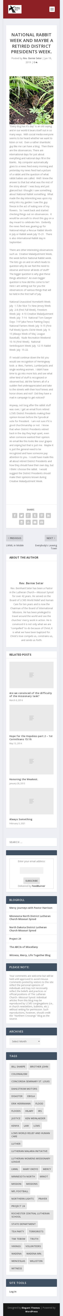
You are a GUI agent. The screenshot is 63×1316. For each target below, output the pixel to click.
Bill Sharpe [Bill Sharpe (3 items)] (18, 1066)
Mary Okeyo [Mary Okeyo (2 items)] (30, 1169)
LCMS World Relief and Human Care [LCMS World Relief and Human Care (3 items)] (30, 1135)
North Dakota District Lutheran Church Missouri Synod (28, 929)
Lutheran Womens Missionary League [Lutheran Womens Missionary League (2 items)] (30, 1160)
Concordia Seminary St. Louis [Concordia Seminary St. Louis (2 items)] (30, 1081)
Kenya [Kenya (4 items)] (15, 1125)
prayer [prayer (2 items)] (42, 1198)
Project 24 (15, 938)
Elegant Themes (31, 1307)
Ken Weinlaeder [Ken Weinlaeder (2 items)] (35, 1118)
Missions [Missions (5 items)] (31, 1183)
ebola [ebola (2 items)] (31, 1096)
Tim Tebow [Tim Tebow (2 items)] (18, 1238)
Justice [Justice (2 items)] (15, 1118)
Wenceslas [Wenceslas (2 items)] (18, 1261)
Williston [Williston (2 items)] (36, 1261)
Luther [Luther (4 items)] (15, 1143)
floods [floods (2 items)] (15, 1111)
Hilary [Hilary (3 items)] (29, 1111)
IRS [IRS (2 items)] (40, 1111)
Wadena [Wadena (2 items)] (16, 1253)
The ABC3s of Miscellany (23, 947)
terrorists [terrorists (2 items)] (36, 1231)
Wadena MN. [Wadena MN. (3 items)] (34, 1253)
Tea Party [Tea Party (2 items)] (17, 1231)
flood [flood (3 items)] (39, 1103)
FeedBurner (38, 886)
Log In (12, 1291)
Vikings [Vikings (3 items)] (16, 1246)
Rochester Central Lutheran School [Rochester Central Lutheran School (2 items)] (30, 1215)
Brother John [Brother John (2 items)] (39, 1066)
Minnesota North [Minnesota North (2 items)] (23, 1176)
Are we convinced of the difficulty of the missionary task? (30, 694)
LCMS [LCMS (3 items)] (37, 1125)
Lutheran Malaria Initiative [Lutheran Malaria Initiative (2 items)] (29, 1151)
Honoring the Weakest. (23, 779)
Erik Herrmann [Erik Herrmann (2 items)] (21, 1103)
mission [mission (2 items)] (16, 1183)
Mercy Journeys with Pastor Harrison (30, 907)
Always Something (20, 819)
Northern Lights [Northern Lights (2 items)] (22, 1198)
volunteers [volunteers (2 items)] (33, 1246)
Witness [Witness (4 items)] (16, 1268)
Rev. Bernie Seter (32, 58)
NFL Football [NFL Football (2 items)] (19, 1191)
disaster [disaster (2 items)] (17, 1096)
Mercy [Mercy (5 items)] (47, 1169)
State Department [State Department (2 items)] (23, 1224)
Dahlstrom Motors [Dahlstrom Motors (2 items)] (24, 1088)
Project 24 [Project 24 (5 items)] (18, 1206)
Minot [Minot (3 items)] (44, 1176)
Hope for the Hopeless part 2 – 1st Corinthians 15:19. (31, 737)
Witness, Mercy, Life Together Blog (29, 955)
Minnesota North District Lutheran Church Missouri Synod (30, 917)
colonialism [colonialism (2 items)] (19, 1074)
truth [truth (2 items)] (34, 1238)
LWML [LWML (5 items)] (14, 1169)
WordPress (31, 1311)
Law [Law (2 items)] (26, 1125)
